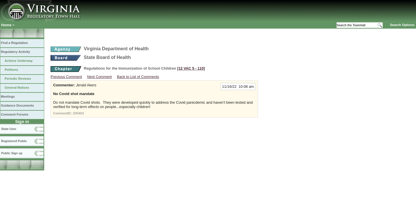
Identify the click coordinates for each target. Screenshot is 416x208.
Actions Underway (19, 60)
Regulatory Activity (15, 51)
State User (8, 129)
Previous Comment (66, 77)
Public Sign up (11, 153)
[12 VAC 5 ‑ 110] (191, 68)
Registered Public (14, 141)
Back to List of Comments (138, 77)
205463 (78, 113)
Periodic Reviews (18, 78)
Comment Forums (14, 114)
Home (6, 25)
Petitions (11, 69)
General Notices (17, 87)
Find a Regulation (14, 42)
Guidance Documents (17, 105)
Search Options (402, 25)
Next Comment (99, 77)
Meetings (8, 96)
